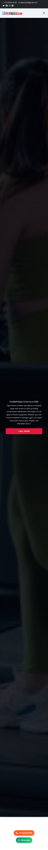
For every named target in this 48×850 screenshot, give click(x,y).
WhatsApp (24, 840)
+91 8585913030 (24, 833)
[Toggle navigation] (44, 13)
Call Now (24, 431)
